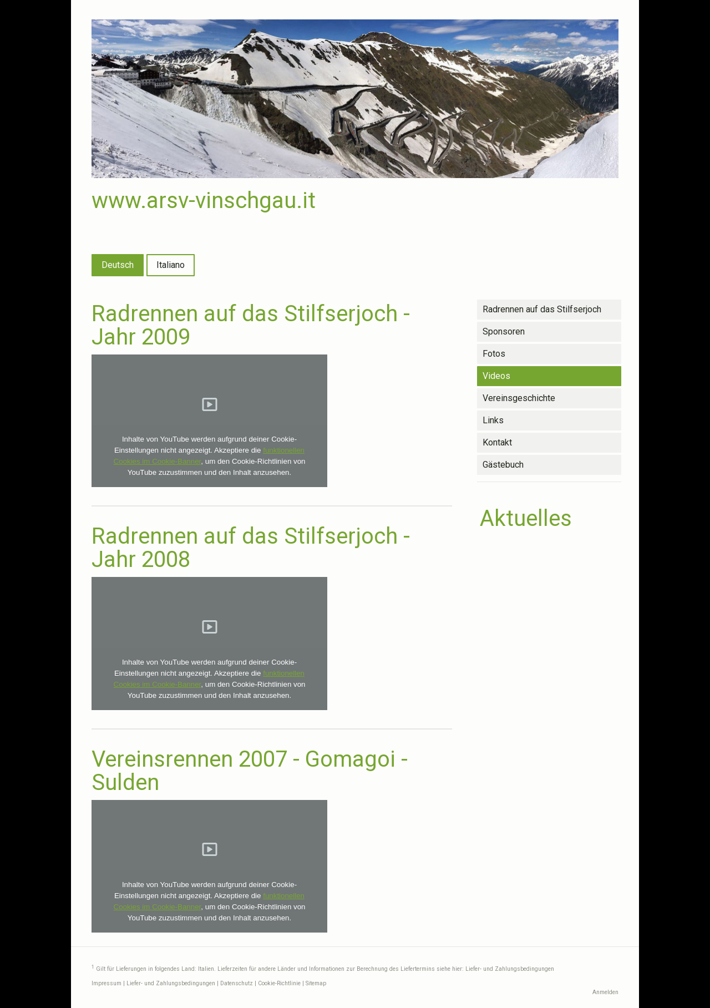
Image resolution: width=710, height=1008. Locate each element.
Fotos (494, 353)
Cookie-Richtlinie (279, 983)
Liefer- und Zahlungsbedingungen (509, 968)
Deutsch (118, 265)
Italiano (170, 265)
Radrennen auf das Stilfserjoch (542, 309)
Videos (496, 376)
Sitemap (316, 983)
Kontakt (497, 442)
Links (493, 420)
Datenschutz (236, 983)
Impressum (106, 983)
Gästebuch (503, 464)
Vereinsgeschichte (519, 398)
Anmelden (605, 992)
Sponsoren (504, 331)
